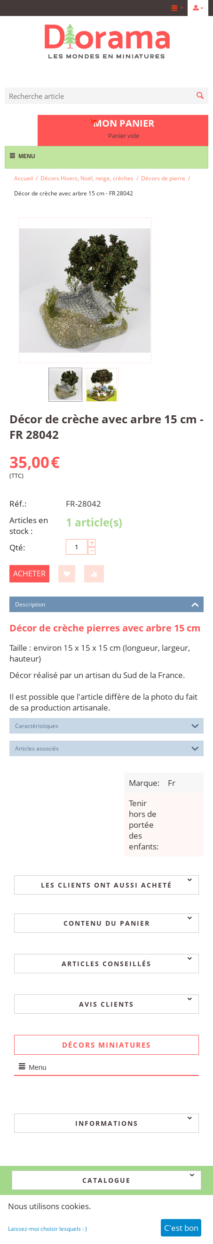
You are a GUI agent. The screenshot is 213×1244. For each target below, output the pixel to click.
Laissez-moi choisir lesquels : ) (47, 1229)
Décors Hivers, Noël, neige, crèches (87, 178)
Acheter (29, 573)
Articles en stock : (28, 525)
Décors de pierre (163, 178)
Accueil (23, 178)
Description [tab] (107, 603)
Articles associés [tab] (107, 747)
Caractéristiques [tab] (107, 725)
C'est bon (181, 1227)
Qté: (17, 547)
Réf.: (18, 503)
